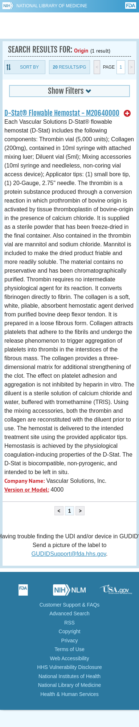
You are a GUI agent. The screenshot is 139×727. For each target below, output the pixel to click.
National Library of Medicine (51, 5)
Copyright (70, 631)
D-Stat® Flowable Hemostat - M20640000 (61, 113)
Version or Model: (26, 489)
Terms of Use (69, 649)
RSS (69, 623)
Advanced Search (69, 613)
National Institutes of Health (69, 676)
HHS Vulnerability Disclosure (69, 667)
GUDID (69, 25)
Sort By (29, 67)
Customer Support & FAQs (70, 605)
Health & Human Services (69, 694)
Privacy (69, 640)
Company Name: (24, 481)
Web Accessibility (69, 658)
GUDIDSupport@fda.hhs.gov (69, 554)
